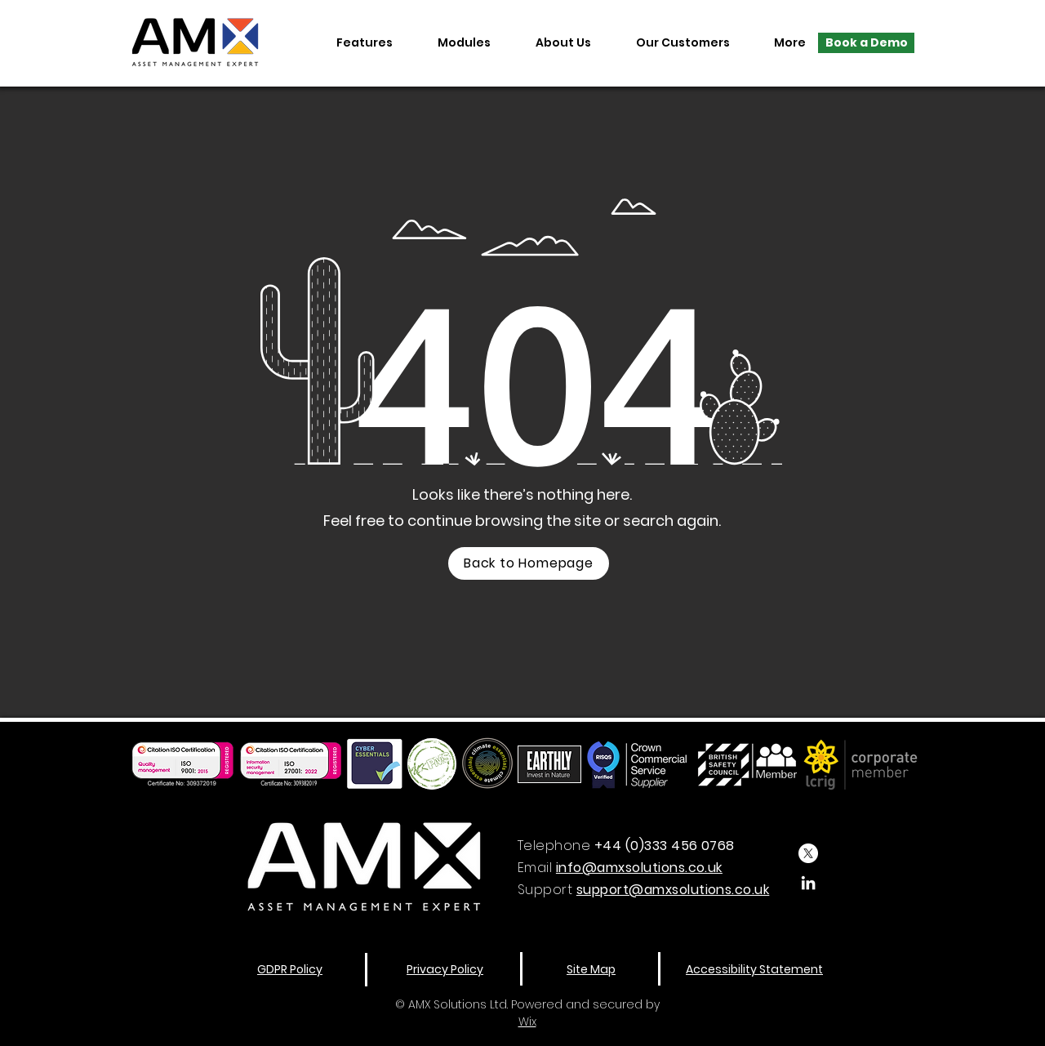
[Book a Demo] (866, 43)
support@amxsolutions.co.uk (672, 889)
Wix (527, 1021)
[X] (808, 853)
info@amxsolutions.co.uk (639, 867)
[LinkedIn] (808, 882)
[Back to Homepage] (528, 563)
